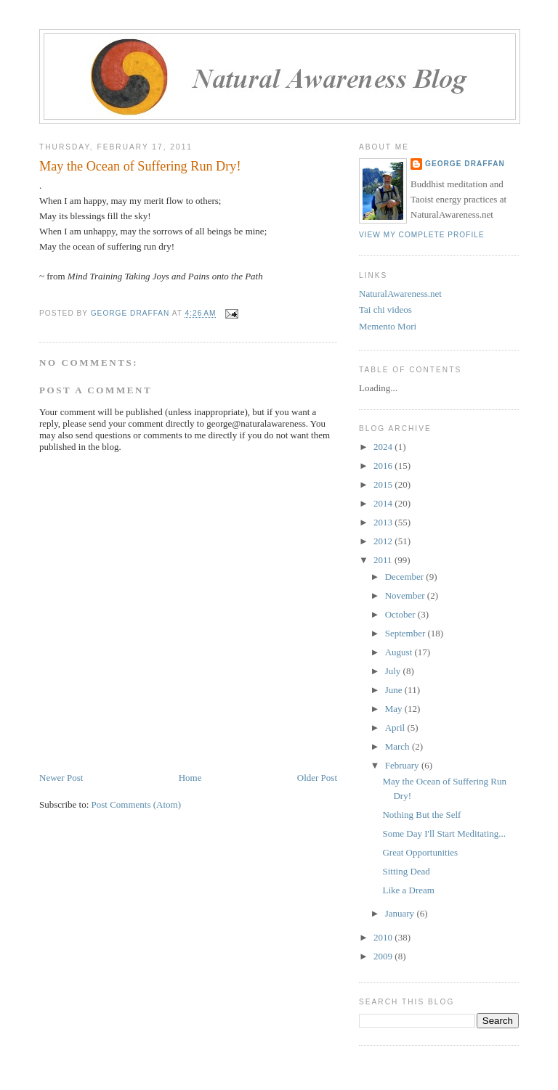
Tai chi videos (385, 309)
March (398, 746)
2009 (384, 956)
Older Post (317, 777)
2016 (384, 465)
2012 (384, 541)
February (403, 765)
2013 (384, 522)
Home (190, 777)
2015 (384, 484)
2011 (384, 559)
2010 (384, 937)
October (401, 614)
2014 (384, 503)
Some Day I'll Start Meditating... (444, 833)
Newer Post (61, 777)
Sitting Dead (405, 871)
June (395, 689)
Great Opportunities (420, 852)
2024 (384, 446)
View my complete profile (422, 235)
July (394, 670)
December (405, 576)
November (406, 595)
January (401, 913)
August (400, 652)
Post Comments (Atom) (137, 804)
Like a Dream (408, 890)
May (395, 708)
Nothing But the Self (421, 814)
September (406, 633)
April (396, 727)
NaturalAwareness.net (400, 293)
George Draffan (465, 164)
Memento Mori (387, 326)
